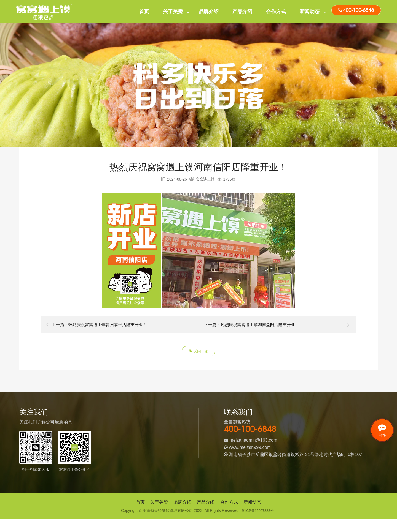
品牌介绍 (209, 11)
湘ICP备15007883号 (257, 510)
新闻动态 (310, 11)
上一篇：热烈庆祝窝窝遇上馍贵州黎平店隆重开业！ (102, 324)
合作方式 (276, 11)
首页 (144, 11)
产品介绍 (242, 11)
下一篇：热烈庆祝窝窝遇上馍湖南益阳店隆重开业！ (254, 324)
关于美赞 (173, 11)
